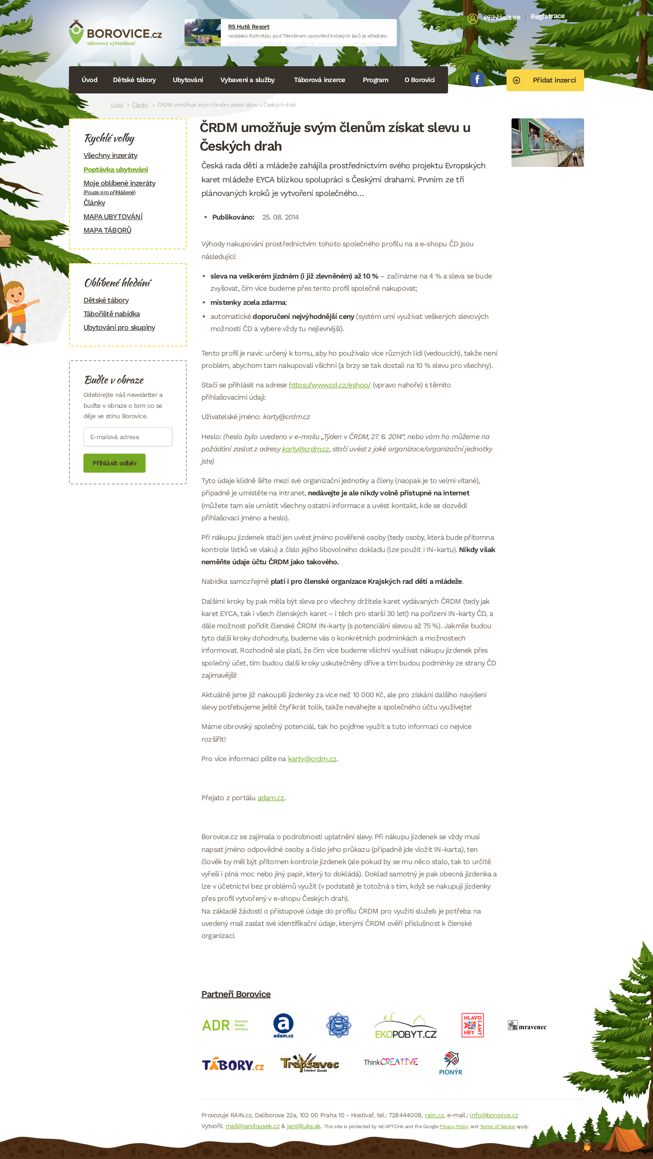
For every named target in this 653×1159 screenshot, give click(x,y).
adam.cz (271, 797)
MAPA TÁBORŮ (107, 230)
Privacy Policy (453, 1127)
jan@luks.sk (303, 1126)
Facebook (477, 79)
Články (140, 105)
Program (376, 80)
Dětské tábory (134, 80)
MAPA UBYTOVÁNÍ (112, 216)
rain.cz (434, 1115)
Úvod (89, 80)
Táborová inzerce (320, 80)
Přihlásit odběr (114, 463)
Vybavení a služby (247, 80)
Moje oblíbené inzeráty (127, 187)
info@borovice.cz (494, 1115)
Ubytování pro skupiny (119, 327)
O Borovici (419, 80)
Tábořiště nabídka (111, 313)
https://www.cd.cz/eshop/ (330, 385)
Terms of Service (497, 1127)
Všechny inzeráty (110, 155)
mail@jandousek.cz (252, 1126)
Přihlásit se (502, 18)
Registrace (547, 16)
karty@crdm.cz (305, 449)
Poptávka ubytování (115, 169)
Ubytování (188, 80)
